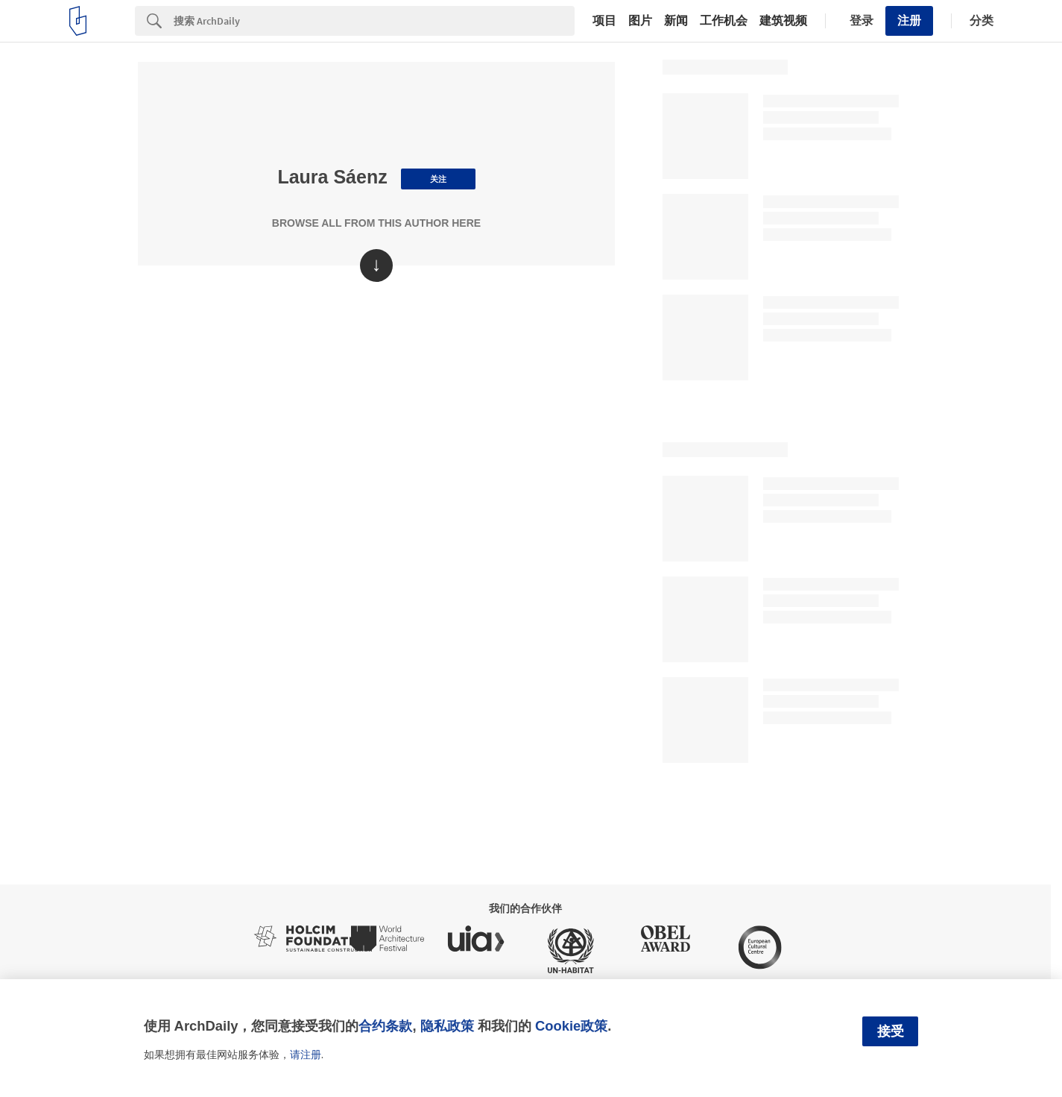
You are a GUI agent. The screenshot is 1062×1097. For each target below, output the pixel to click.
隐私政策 (447, 1026)
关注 (438, 179)
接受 (890, 1031)
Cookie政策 (571, 1026)
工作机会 (723, 21)
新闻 (676, 21)
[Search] (374, 21)
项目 (604, 21)
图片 (640, 21)
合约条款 (385, 1026)
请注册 (305, 1054)
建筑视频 (783, 21)
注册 (909, 20)
